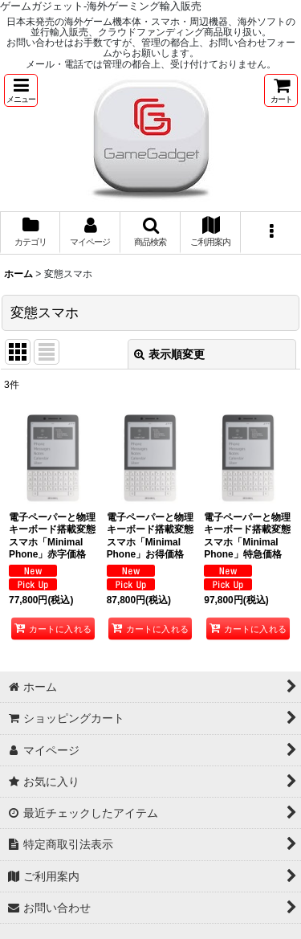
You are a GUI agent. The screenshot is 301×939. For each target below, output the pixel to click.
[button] (21, 90)
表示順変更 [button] (169, 354)
